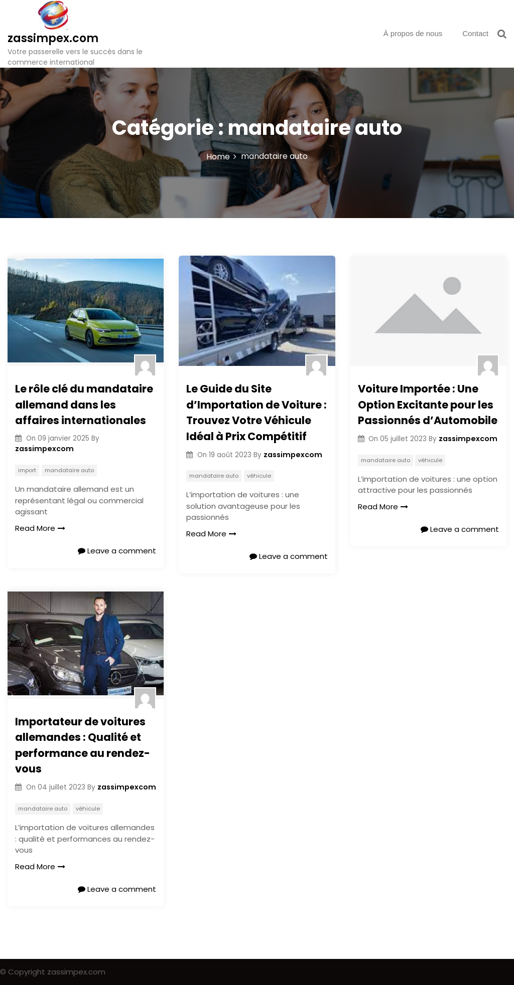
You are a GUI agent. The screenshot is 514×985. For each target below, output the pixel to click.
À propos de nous (413, 33)
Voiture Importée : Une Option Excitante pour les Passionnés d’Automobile (427, 404)
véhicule (259, 476)
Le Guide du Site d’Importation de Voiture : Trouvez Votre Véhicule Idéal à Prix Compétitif (256, 412)
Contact (475, 33)
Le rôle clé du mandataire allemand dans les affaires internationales (84, 404)
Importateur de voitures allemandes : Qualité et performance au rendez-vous (82, 745)
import (27, 470)
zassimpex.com (53, 38)
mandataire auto (69, 470)
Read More (40, 528)
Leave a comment (117, 550)
